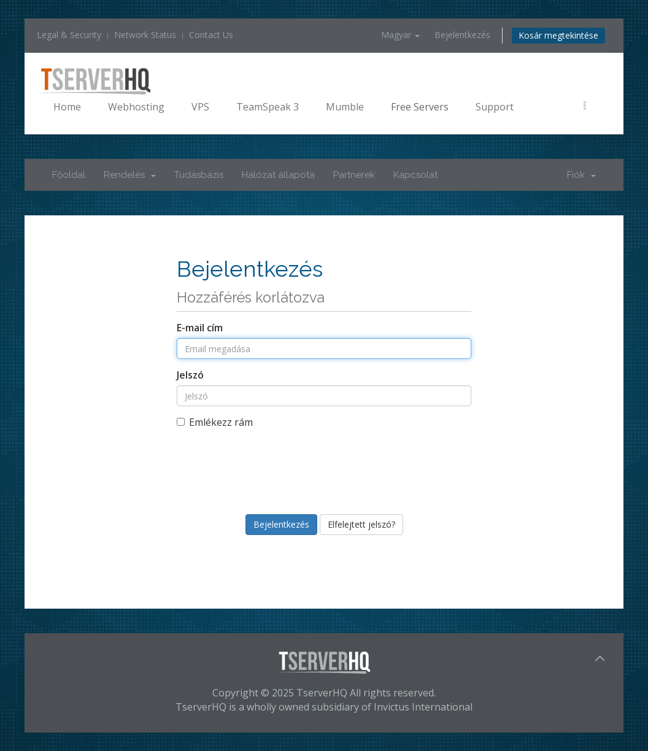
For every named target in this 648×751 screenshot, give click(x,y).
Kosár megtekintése (558, 35)
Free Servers (420, 107)
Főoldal (68, 174)
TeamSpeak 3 (267, 107)
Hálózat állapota (278, 174)
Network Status (145, 34)
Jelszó (190, 375)
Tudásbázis (198, 174)
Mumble (345, 107)
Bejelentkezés (462, 34)
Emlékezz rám (215, 422)
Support (495, 107)
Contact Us (211, 34)
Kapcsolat (415, 174)
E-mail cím (200, 327)
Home (67, 107)
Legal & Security (69, 34)
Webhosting (136, 107)
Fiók (581, 174)
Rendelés (130, 174)
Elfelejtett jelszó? (361, 524)
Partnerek (354, 174)
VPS (200, 107)
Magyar (400, 34)
